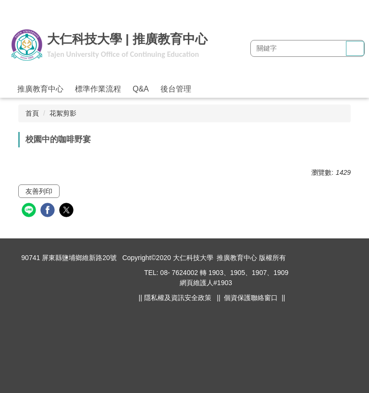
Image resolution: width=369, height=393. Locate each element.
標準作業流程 (98, 89)
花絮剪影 (62, 113)
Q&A (141, 89)
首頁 (32, 113)
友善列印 (38, 191)
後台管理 (175, 89)
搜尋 (355, 48)
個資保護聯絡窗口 (251, 297)
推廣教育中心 (40, 89)
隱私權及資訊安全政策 (177, 297)
